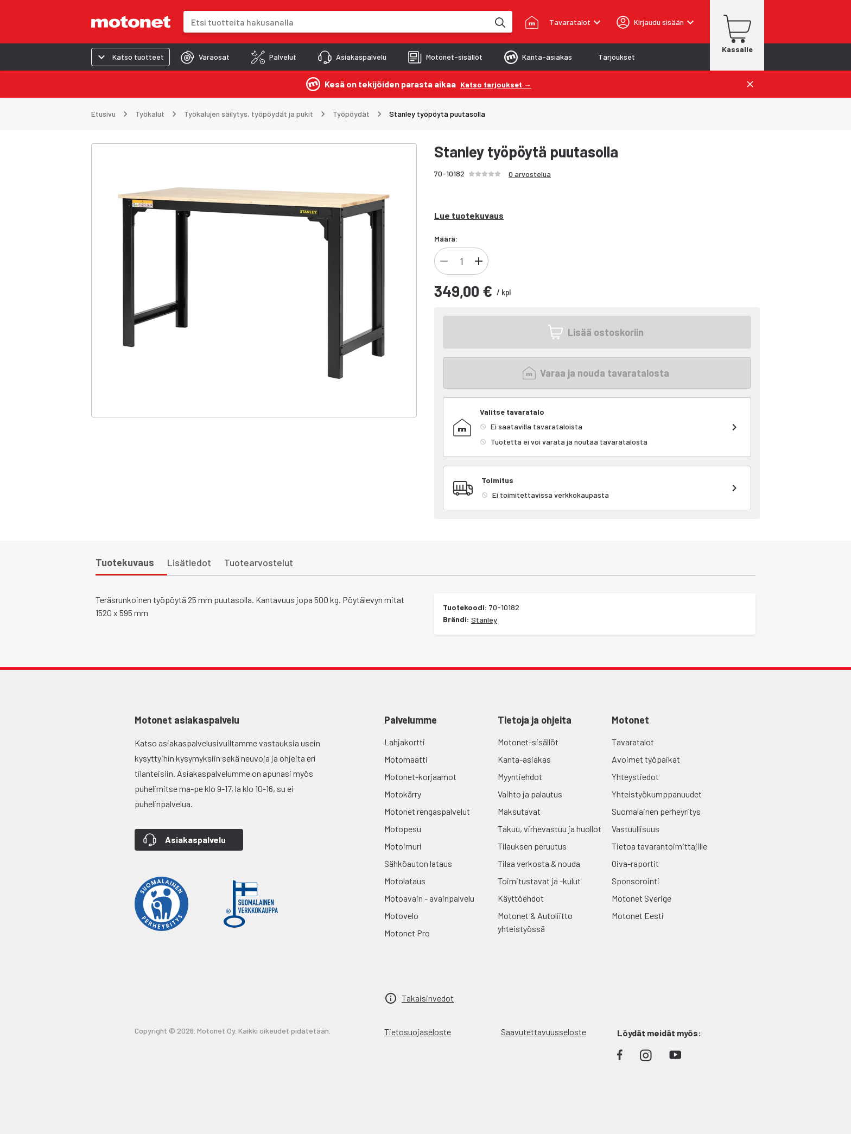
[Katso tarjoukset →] (495, 84)
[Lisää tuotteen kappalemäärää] (478, 261)
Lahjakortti (404, 742)
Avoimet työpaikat (646, 759)
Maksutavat (519, 811)
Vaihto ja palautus (530, 794)
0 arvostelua (530, 174)
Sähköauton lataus (418, 863)
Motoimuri (403, 846)
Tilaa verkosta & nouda (539, 863)
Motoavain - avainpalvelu (429, 898)
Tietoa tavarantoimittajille (659, 846)
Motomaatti (406, 759)
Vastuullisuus (635, 828)
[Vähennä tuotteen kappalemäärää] (444, 261)
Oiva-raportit (635, 863)
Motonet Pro (407, 933)
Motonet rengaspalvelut (427, 811)
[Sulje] (750, 84)
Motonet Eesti (638, 915)
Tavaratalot (633, 742)
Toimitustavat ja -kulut (539, 881)
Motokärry (402, 794)
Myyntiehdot (520, 776)
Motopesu (402, 828)
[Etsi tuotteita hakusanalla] (499, 22)
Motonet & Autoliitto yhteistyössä (535, 922)
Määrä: (446, 238)
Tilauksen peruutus (532, 846)
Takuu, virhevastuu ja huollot (549, 828)
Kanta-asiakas (524, 759)
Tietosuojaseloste (417, 1032)
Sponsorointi (635, 881)
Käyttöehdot (521, 898)
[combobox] (336, 22)
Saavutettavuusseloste (543, 1032)
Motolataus (405, 881)
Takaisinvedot (428, 998)
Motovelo (401, 915)
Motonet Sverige (641, 898)
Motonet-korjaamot (420, 776)
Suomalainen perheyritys (656, 811)
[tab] (205, 57)
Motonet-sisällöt (528, 742)
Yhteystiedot (635, 776)
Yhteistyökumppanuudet (657, 794)
